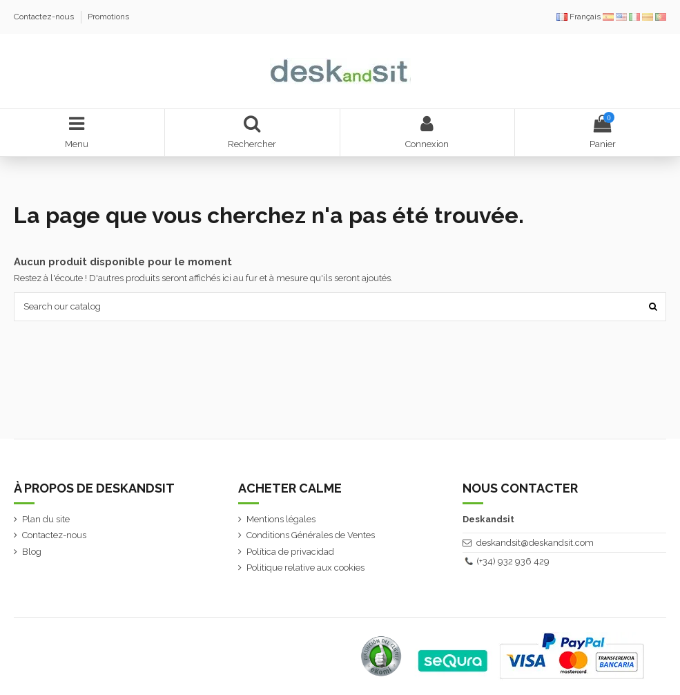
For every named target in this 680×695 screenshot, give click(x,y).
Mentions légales (280, 519)
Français (579, 16)
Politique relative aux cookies (305, 567)
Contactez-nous (45, 16)
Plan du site (46, 519)
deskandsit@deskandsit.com (535, 542)
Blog (31, 551)
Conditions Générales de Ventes (310, 535)
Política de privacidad (290, 551)
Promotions (108, 16)
